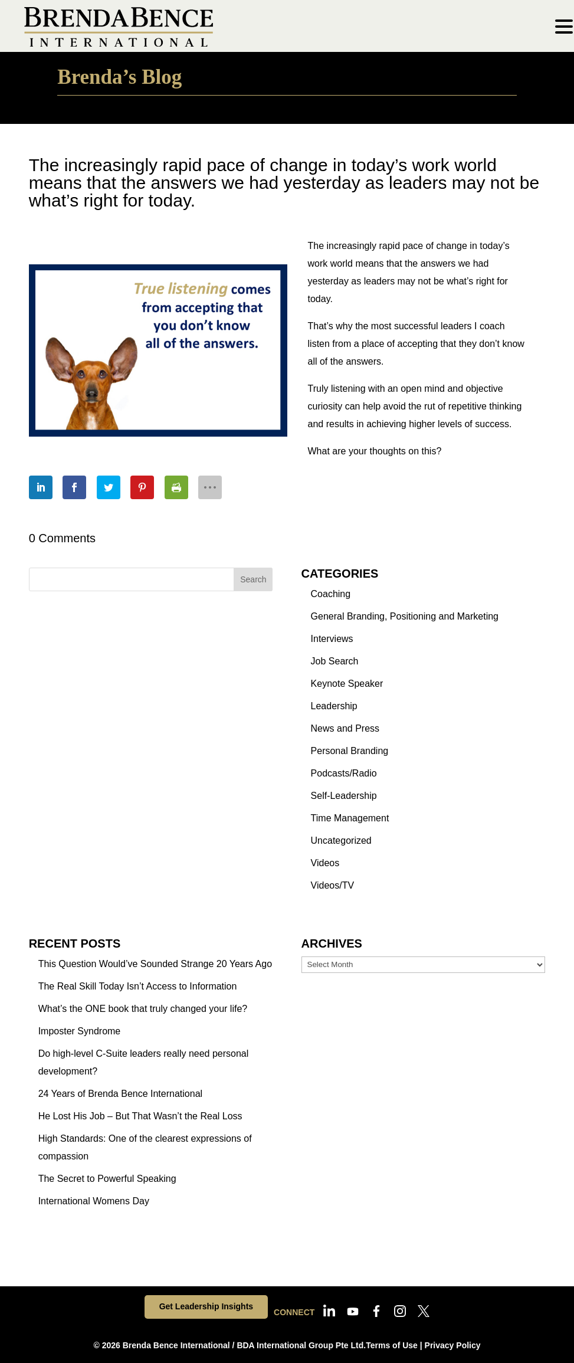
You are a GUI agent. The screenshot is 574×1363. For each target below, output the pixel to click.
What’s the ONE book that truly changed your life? (143, 1009)
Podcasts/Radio (344, 773)
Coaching (331, 594)
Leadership (334, 706)
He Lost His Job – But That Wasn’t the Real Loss (140, 1116)
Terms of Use (392, 1345)
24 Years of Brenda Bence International (120, 1094)
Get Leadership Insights (206, 1306)
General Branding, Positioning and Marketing (404, 616)
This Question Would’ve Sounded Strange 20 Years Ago (155, 964)
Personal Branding (350, 751)
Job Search (335, 661)
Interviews (332, 639)
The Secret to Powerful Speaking (107, 1179)
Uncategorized (341, 841)
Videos (325, 863)
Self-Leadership (344, 796)
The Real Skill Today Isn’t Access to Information (137, 986)
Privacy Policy (453, 1345)
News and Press (345, 728)
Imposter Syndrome (79, 1031)
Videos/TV (333, 885)
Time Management (350, 818)
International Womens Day (93, 1201)
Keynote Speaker (347, 684)
